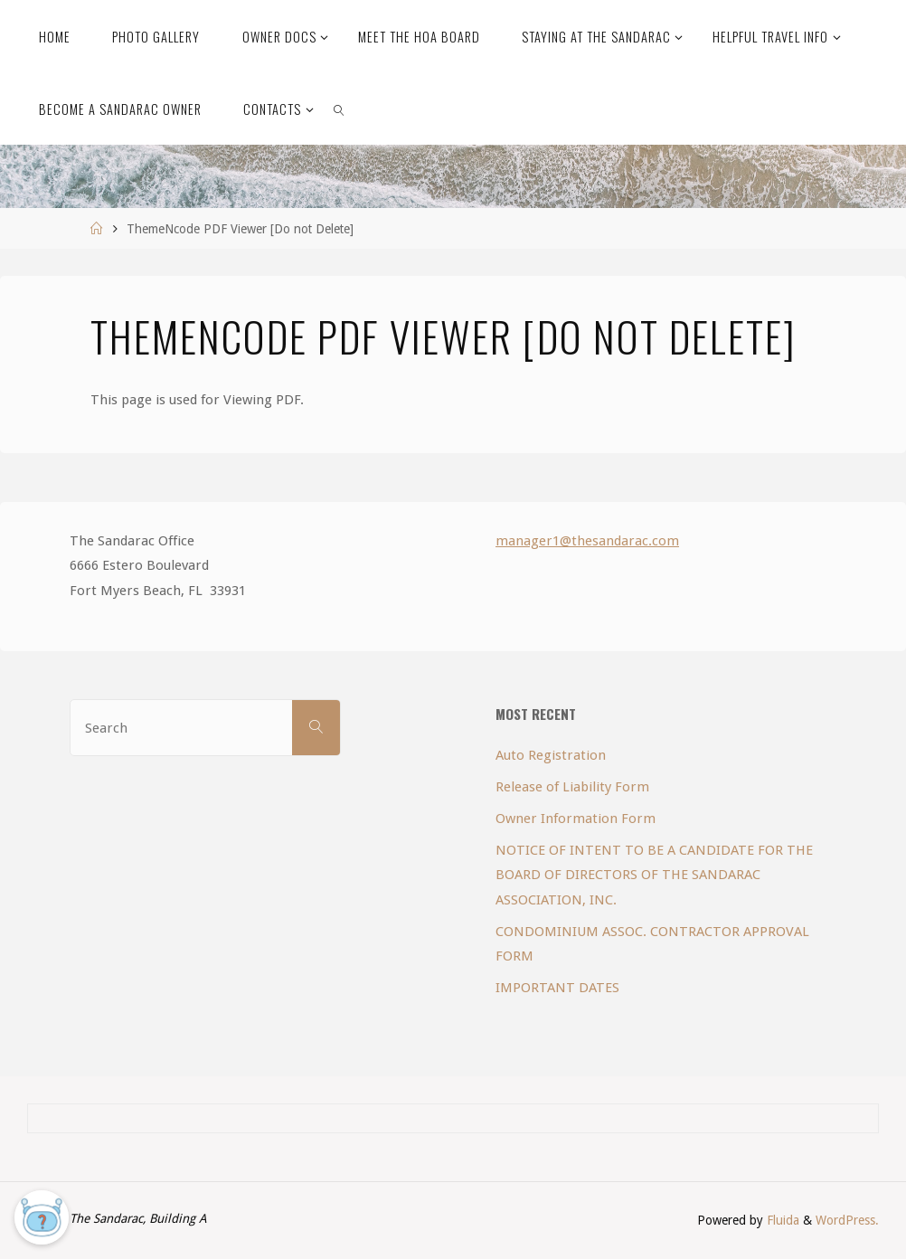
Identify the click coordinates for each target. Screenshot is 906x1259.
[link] (339, 108)
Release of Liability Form (572, 787)
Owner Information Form (575, 818)
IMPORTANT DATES (557, 988)
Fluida (781, 1220)
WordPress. (847, 1220)
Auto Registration (550, 755)
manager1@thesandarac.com (587, 541)
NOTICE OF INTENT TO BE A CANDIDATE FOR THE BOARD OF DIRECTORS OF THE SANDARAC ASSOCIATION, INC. (654, 875)
